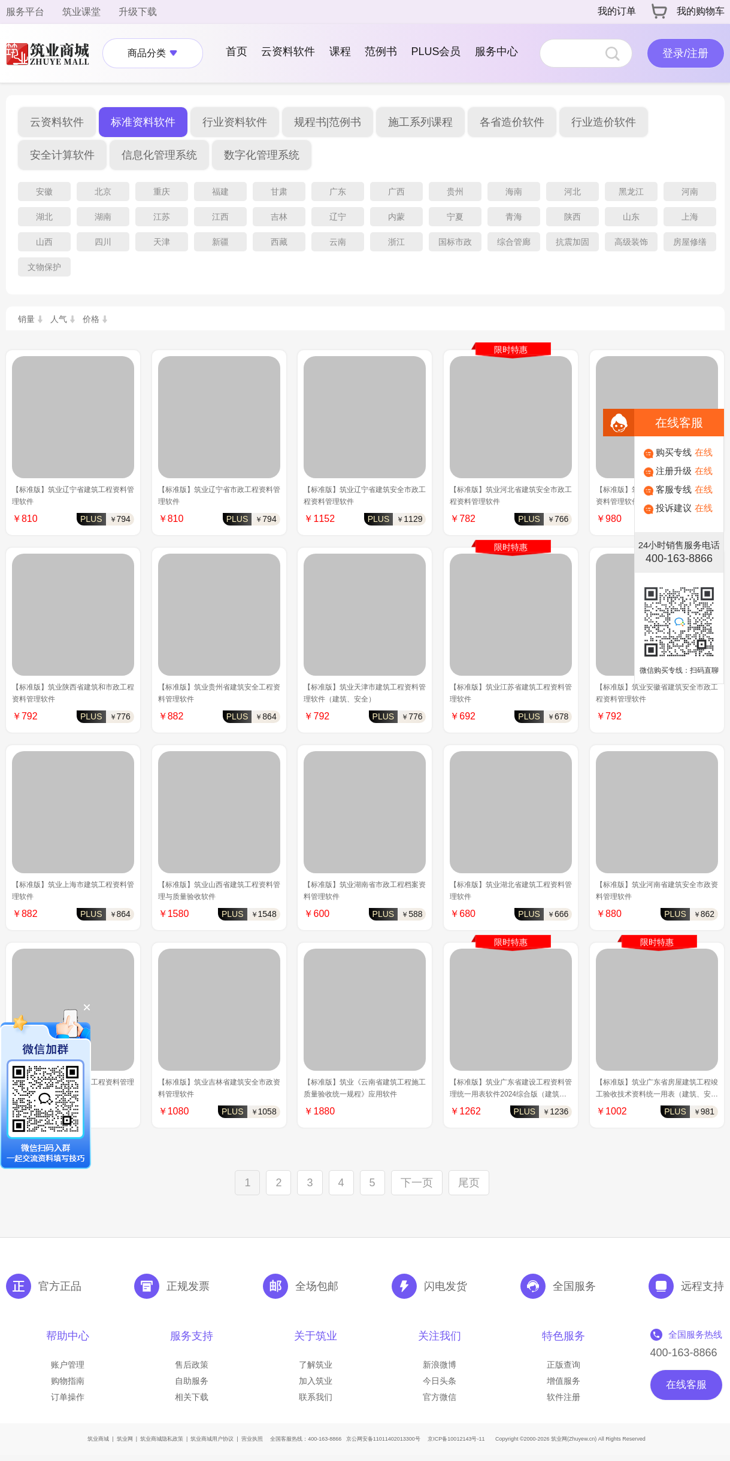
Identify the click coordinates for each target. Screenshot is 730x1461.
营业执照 (252, 1439)
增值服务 (563, 1381)
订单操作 (67, 1397)
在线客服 (686, 1384)
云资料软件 (288, 51)
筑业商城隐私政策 (161, 1439)
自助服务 (191, 1381)
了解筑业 (315, 1364)
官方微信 (439, 1397)
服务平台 (25, 12)
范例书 (381, 51)
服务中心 (496, 51)
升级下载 (138, 12)
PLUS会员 (436, 51)
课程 (340, 51)
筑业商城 (98, 1439)
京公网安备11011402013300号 (383, 1439)
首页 (236, 51)
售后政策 (191, 1364)
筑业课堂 (81, 12)
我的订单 (617, 11)
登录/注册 (685, 53)
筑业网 (125, 1439)
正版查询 (563, 1364)
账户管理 (67, 1364)
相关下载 (191, 1397)
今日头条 (439, 1381)
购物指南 (67, 1381)
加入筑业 (315, 1381)
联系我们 (315, 1397)
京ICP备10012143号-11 (456, 1439)
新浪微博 (439, 1364)
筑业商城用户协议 (212, 1439)
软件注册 (563, 1397)
